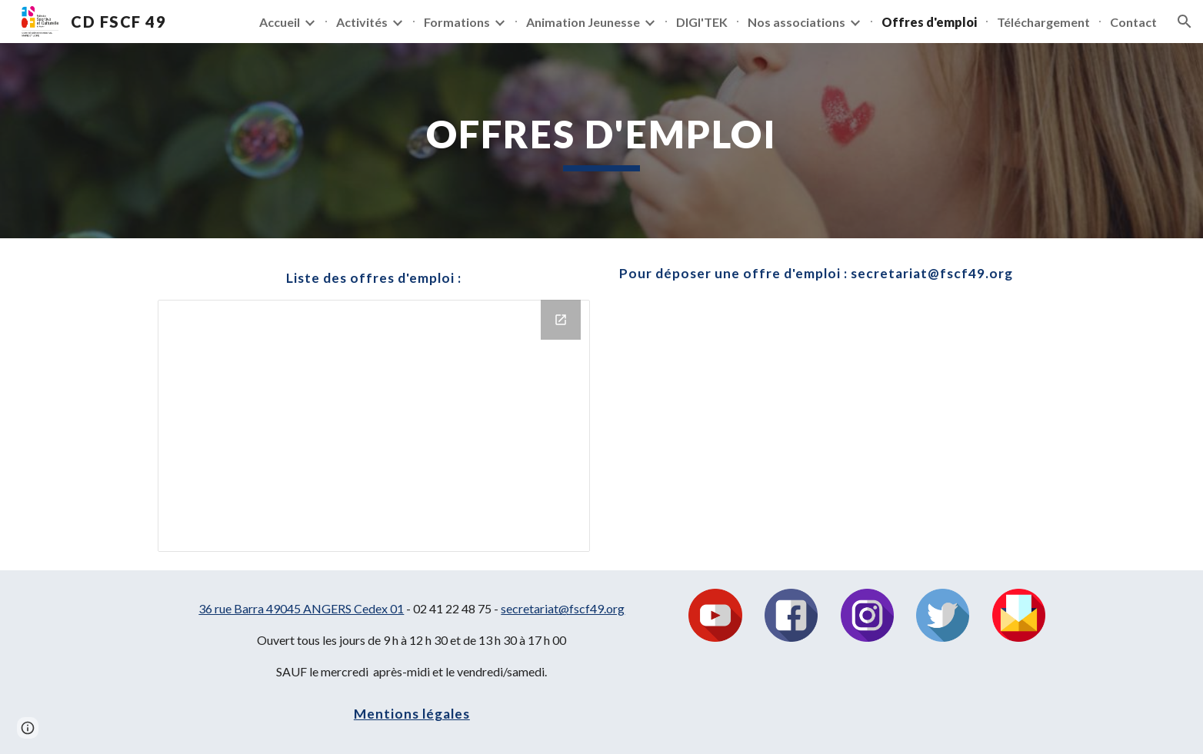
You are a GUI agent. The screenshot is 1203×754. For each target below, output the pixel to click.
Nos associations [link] (796, 22)
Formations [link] (457, 22)
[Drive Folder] (374, 426)
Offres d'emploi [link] (929, 22)
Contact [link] (1133, 22)
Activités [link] (362, 22)
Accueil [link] (279, 22)
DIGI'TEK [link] (702, 22)
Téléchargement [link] (1043, 22)
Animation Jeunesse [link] (583, 22)
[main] (601, 141)
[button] (1184, 21)
